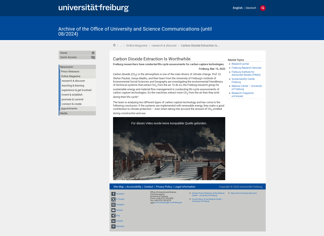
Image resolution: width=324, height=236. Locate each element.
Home (114, 45)
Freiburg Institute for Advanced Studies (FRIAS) (246, 74)
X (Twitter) (120, 199)
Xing (118, 215)
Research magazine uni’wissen (243, 95)
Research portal (240, 63)
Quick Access (68, 57)
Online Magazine (136, 45)
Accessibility (133, 186)
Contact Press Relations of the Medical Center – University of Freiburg (208, 194)
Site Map (118, 186)
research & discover (164, 45)
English (238, 8)
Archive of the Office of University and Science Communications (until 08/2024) (135, 31)
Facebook (120, 194)
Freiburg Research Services (246, 67)
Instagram (120, 205)
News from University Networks (244, 193)
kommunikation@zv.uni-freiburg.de (168, 202)
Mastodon (120, 226)
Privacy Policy (164, 186)
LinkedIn (119, 221)
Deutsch (251, 8)
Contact (148, 186)
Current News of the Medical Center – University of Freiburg (207, 200)
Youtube (119, 210)
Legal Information (185, 186)
